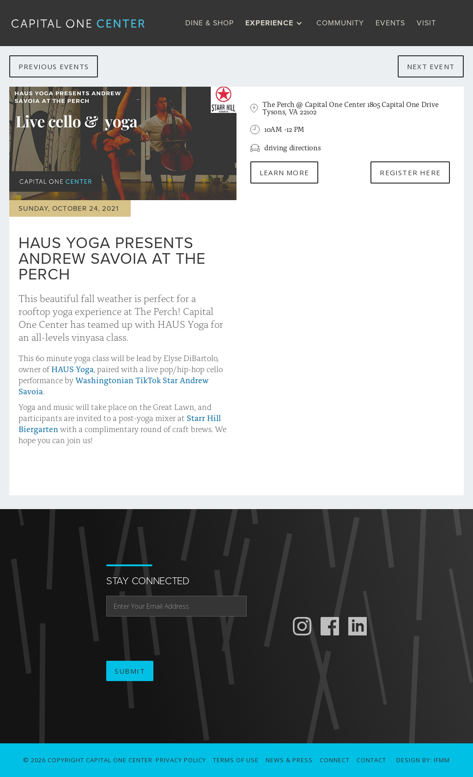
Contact (371, 760)
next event (431, 66)
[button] (276, 23)
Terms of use (236, 760)
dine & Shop (209, 23)
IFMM (442, 760)
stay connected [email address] (147, 581)
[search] (451, 23)
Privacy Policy (181, 760)
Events (390, 23)
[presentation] (176, 639)
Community (340, 23)
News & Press (289, 760)
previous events (53, 66)
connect (335, 760)
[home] (85, 23)
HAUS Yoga (72, 368)
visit (426, 23)
